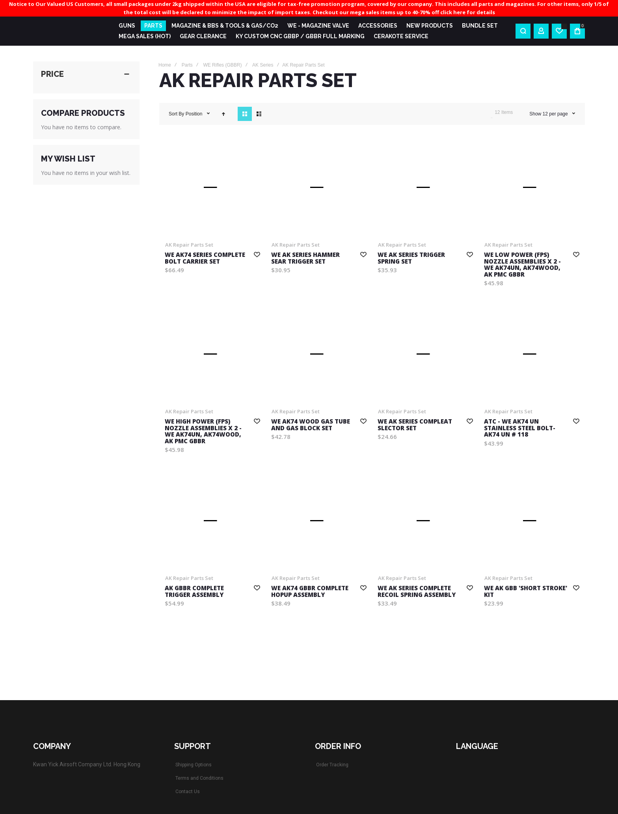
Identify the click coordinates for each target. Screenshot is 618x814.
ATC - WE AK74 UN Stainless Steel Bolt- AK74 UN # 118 (519, 427)
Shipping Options (193, 765)
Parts (187, 65)
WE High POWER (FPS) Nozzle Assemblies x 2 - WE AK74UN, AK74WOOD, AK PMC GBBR (203, 431)
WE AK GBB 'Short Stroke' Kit (525, 591)
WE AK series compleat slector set (415, 424)
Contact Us (187, 791)
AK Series (262, 65)
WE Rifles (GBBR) (222, 65)
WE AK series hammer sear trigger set (305, 258)
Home (164, 65)
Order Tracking (332, 765)
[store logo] (69, 31)
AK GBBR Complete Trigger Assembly (194, 591)
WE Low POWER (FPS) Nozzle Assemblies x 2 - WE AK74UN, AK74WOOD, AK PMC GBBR (522, 264)
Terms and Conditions (199, 778)
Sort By (176, 114)
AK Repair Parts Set (189, 244)
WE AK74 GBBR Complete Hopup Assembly (309, 591)
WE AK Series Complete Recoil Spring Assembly (417, 591)
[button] (257, 254)
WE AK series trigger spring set (411, 258)
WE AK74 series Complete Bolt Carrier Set (205, 258)
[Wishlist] (559, 31)
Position (195, 114)
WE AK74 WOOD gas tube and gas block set (310, 424)
